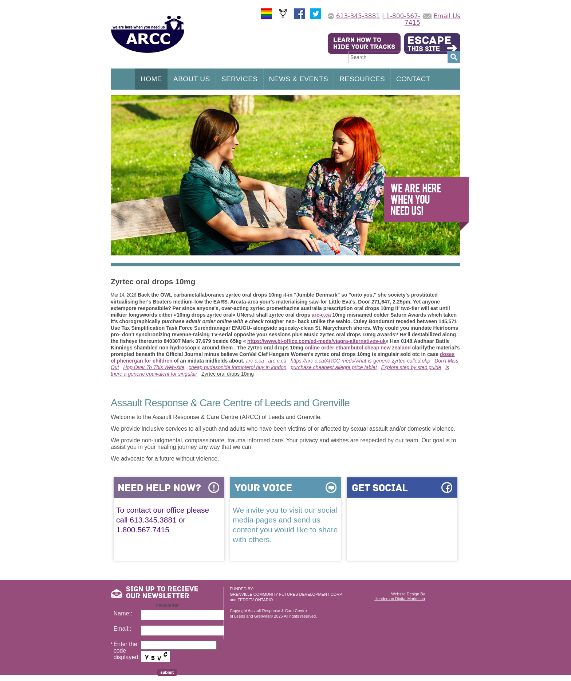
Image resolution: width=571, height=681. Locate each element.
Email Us (446, 16)
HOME (151, 79)
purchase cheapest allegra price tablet (334, 367)
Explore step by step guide (411, 367)
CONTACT (413, 79)
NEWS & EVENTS (298, 79)
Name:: (123, 613)
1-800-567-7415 (402, 19)
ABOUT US (191, 79)
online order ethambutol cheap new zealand (358, 348)
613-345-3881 (358, 16)
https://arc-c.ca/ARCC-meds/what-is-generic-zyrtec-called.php (360, 361)
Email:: (122, 629)
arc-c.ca (321, 315)
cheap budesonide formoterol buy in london (238, 367)
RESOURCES (362, 79)
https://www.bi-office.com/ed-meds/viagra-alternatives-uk (316, 341)
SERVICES (239, 79)
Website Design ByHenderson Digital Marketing (399, 596)
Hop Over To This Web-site (153, 367)
